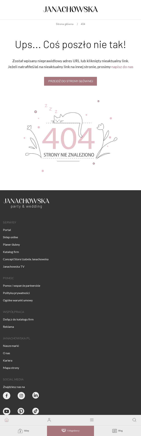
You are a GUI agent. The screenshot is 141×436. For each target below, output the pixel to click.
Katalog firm (11, 251)
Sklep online (10, 237)
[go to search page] (134, 420)
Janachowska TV (13, 266)
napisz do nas (122, 66)
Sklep (23, 431)
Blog (117, 431)
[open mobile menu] (92, 420)
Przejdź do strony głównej (70, 81)
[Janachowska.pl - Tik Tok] (36, 412)
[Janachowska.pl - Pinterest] (21, 412)
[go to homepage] (6, 420)
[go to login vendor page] (49, 420)
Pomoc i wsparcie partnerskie (21, 285)
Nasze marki (11, 345)
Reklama (8, 326)
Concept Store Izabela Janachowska (25, 259)
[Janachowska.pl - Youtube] (6, 412)
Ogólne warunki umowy (18, 300)
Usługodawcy (70, 431)
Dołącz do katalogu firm (18, 319)
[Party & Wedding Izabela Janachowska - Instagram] (21, 396)
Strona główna (64, 24)
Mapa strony (11, 367)
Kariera (7, 360)
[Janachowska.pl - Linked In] (36, 396)
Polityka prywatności (16, 293)
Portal (7, 229)
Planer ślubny (11, 244)
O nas (6, 353)
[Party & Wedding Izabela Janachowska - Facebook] (6, 396)
